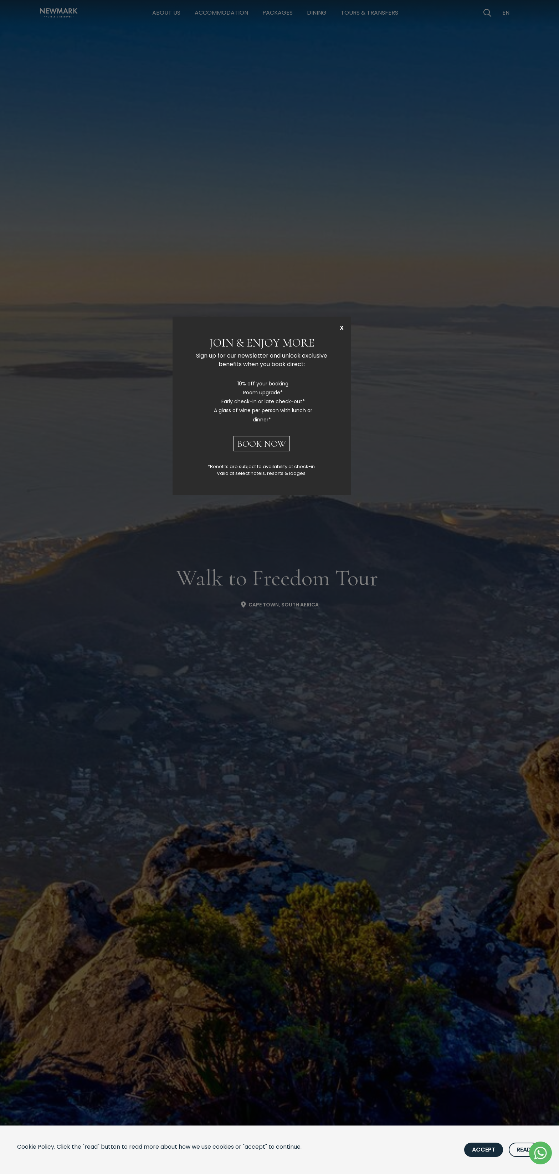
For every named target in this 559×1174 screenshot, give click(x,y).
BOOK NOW (261, 443)
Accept (483, 1149)
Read (524, 1149)
